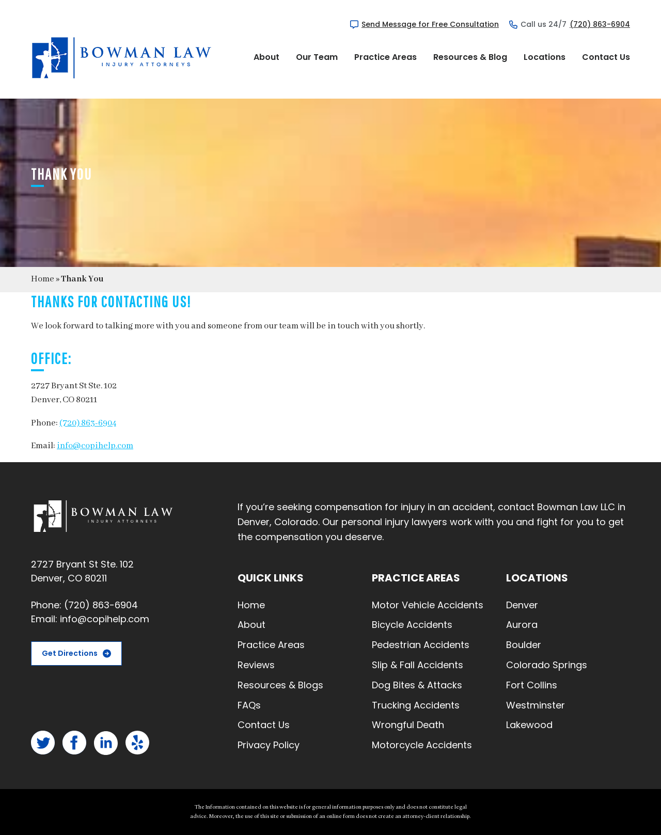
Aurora (522, 624)
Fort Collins (531, 685)
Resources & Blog (470, 57)
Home (42, 279)
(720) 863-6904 (600, 24)
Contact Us (606, 57)
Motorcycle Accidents (422, 744)
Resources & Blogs (280, 685)
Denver (522, 604)
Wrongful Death (408, 724)
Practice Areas (385, 57)
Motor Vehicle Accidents (427, 604)
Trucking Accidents (416, 705)
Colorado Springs (546, 664)
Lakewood (529, 724)
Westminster (535, 705)
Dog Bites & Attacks (417, 685)
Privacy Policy (269, 744)
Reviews (256, 664)
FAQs (249, 705)
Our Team (317, 57)
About (266, 57)
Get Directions (70, 653)
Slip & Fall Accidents (417, 664)
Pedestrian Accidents (420, 644)
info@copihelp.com (95, 445)
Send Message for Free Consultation (430, 24)
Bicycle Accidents (412, 624)
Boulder (523, 644)
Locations (544, 57)
